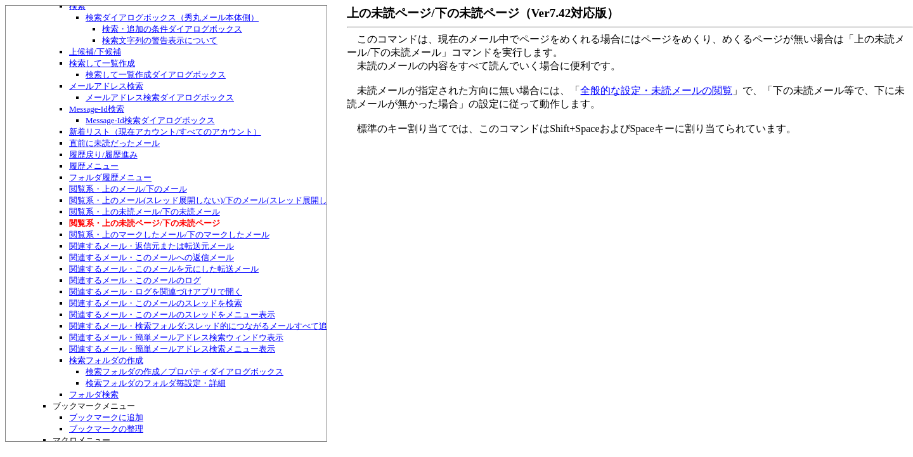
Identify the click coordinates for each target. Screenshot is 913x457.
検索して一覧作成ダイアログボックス (156, 74)
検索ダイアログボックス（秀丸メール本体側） (172, 17)
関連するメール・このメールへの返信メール (151, 257)
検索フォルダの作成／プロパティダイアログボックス (184, 371)
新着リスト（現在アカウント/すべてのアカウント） (165, 131)
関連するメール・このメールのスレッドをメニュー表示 (172, 314)
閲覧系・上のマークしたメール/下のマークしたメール (169, 234)
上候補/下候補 (95, 51)
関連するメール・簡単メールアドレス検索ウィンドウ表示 (176, 337)
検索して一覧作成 (102, 63)
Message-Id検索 (96, 109)
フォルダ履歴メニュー (110, 177)
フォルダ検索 (94, 394)
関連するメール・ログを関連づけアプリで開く (155, 291)
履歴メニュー (94, 166)
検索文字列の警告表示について (159, 40)
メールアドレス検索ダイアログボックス (160, 97)
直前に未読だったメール (114, 143)
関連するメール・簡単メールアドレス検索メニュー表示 (172, 349)
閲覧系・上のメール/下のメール (128, 189)
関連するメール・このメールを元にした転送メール (164, 269)
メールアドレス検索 (106, 86)
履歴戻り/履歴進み (103, 154)
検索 (77, 6)
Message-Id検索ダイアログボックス (150, 120)
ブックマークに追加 (106, 417)
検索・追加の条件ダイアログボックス (172, 29)
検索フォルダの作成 (106, 360)
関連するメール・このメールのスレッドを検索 (155, 303)
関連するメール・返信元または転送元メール (151, 246)
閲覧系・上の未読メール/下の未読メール (144, 211)
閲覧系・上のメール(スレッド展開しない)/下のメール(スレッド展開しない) (207, 200)
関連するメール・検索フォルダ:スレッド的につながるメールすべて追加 (202, 326)
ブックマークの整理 (106, 429)
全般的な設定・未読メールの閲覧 (656, 90)
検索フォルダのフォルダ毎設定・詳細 (156, 383)
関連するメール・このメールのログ (135, 280)
